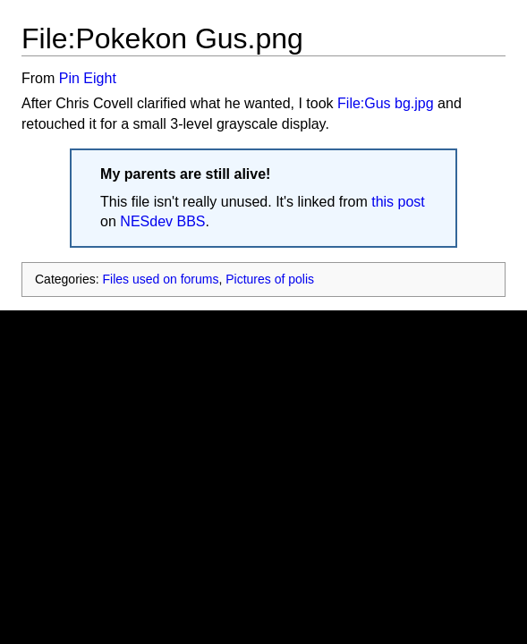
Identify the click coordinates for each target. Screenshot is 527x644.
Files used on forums (160, 279)
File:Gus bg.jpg (385, 103)
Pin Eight (87, 78)
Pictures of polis (269, 279)
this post (398, 201)
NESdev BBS (162, 221)
